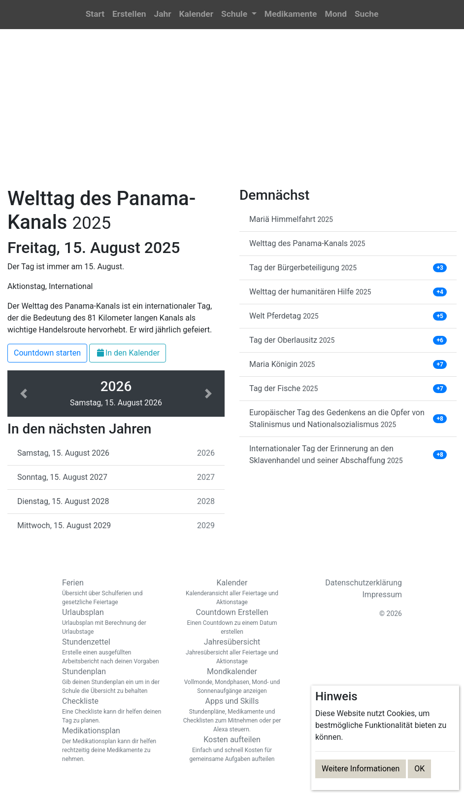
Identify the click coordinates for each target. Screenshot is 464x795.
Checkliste (114, 710)
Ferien (114, 592)
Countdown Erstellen (232, 622)
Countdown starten (47, 353)
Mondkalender (232, 681)
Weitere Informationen (360, 768)
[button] (239, 14)
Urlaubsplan (114, 622)
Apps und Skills (232, 715)
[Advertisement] (232, 114)
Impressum (382, 594)
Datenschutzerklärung (363, 582)
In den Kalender (128, 353)
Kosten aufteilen (232, 749)
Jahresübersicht (232, 651)
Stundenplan (114, 681)
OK (419, 768)
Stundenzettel (114, 651)
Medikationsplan (114, 744)
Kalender (232, 592)
